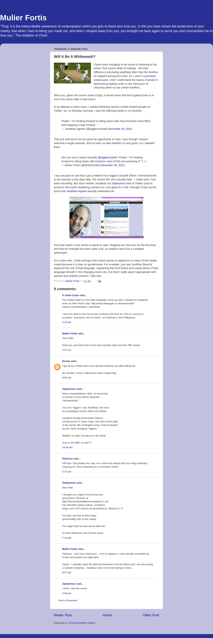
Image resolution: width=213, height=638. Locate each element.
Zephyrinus (118, 183)
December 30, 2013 (120, 128)
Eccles (66, 361)
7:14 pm (66, 537)
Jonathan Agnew (76, 191)
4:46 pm (66, 593)
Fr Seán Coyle (70, 295)
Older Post (151, 615)
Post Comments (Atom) (82, 622)
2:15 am (66, 322)
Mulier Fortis (23, 17)
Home (107, 615)
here (96, 557)
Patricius (67, 458)
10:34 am (67, 447)
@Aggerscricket (107, 157)
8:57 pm (66, 572)
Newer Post (63, 615)
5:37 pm (66, 471)
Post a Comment (68, 600)
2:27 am (66, 350)
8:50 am (66, 377)
